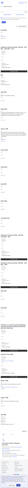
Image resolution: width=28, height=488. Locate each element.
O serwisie (4, 463)
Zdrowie (4, 150)
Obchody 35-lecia (7, 354)
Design (4, 167)
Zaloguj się (21, 2)
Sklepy (4, 109)
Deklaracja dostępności (18, 468)
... (9, 434)
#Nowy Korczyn (5, 360)
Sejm (3, 414)
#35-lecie (11, 360)
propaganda (5, 218)
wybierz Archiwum (6, 451)
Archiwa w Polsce (5, 468)
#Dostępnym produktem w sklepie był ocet (9, 387)
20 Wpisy (24, 431)
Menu (26, 2)
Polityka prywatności (18, 470)
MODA (4, 201)
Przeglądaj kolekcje (7, 14)
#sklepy (3, 139)
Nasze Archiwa (5, 467)
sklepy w (4, 129)
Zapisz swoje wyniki (6, 17)
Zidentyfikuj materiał (18, 465)
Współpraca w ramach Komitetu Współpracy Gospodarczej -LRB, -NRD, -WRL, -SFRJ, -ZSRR (13, 326)
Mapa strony (16, 463)
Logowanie (4, 472)
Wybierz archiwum (20, 14)
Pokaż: (17, 26)
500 (12, 434)
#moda (4, 36)
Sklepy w (4, 380)
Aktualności (4, 465)
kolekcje (14, 453)
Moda (4, 30)
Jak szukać (14, 456)
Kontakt (16, 467)
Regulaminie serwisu (11, 478)
